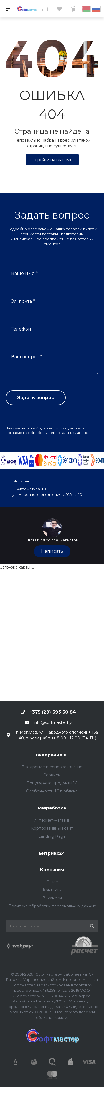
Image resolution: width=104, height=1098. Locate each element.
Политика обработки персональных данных (52, 906)
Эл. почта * (23, 301)
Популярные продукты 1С (52, 783)
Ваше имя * (24, 273)
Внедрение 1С (52, 754)
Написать (52, 551)
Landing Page (52, 836)
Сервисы (52, 774)
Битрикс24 (52, 853)
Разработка (52, 808)
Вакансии (52, 898)
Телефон (21, 329)
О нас (52, 881)
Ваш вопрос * (26, 356)
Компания (52, 869)
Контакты (52, 889)
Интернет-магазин (52, 820)
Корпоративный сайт (52, 828)
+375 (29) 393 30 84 (52, 712)
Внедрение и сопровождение (52, 766)
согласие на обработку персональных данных (47, 433)
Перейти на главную (52, 159)
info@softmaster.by (53, 722)
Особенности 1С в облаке (52, 791)
